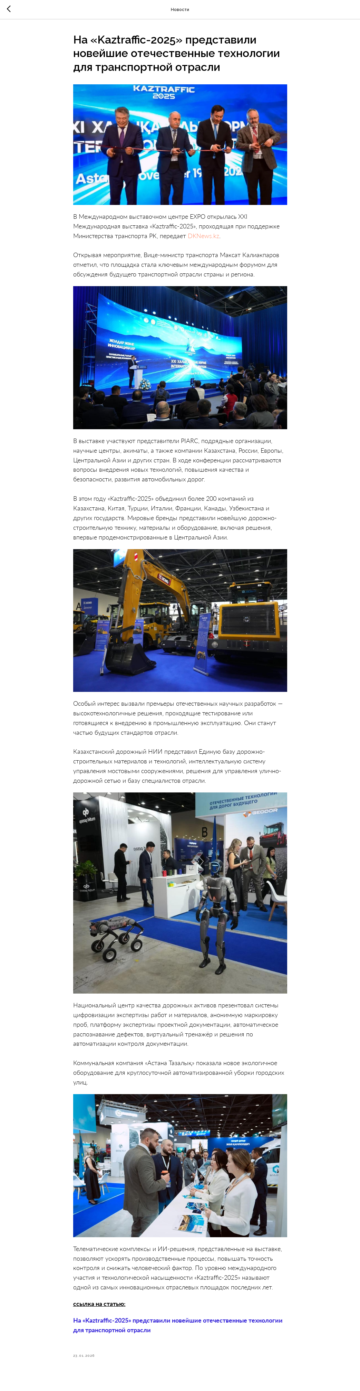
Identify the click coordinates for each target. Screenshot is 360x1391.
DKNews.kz (203, 235)
